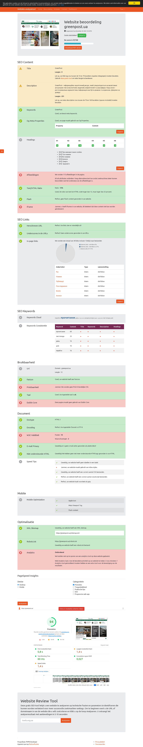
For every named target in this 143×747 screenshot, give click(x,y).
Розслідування (61, 286)
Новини (59, 276)
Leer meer (60, 5)
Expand (120, 132)
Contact (64, 9)
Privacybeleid (100, 742)
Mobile (21, 587)
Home (40, 9)
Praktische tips (80, 589)
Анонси (59, 296)
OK (134, 3)
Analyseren (23, 603)
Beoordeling (48, 9)
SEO (76, 592)
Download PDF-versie (73, 48)
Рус (57, 272)
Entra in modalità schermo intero (71, 609)
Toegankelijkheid (81, 587)
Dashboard (73, 9)
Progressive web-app (82, 594)
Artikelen (57, 9)
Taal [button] (122, 9)
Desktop (22, 585)
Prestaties (78, 585)
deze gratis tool (66, 78)
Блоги (58, 291)
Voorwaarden (100, 744)
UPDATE (82, 35)
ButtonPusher (34, 744)
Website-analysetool (27, 9)
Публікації (60, 281)
